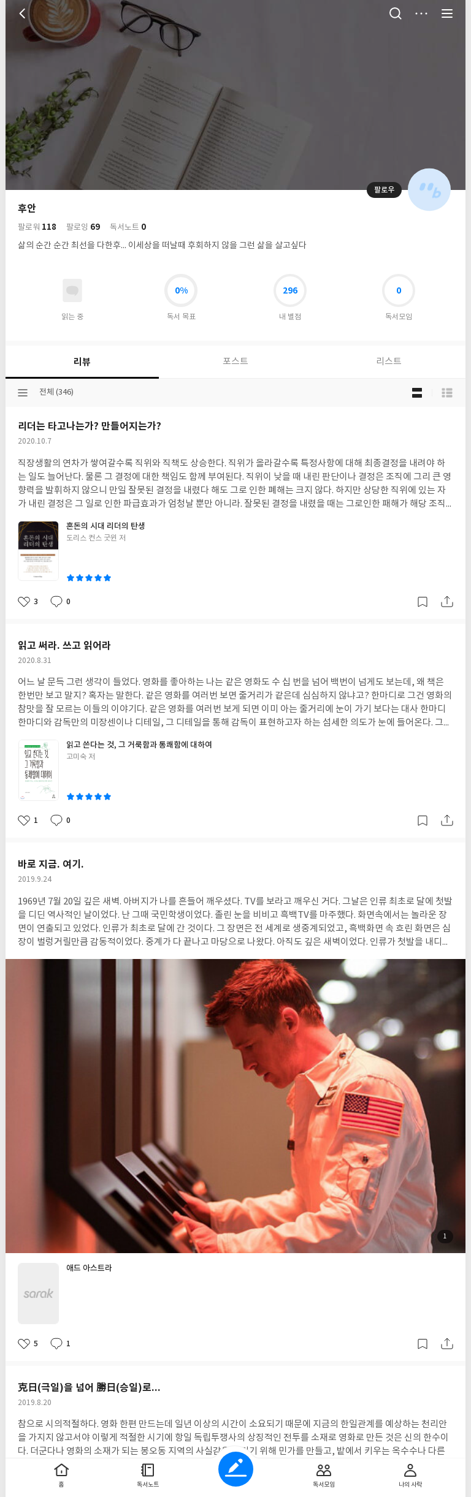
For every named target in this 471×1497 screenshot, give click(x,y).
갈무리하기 (422, 602)
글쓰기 (235, 1469)
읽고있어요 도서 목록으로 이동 (72, 290)
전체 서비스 (447, 13)
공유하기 (447, 602)
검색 (395, 13)
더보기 (421, 13)
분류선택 (23, 393)
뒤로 (24, 13)
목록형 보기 (447, 393)
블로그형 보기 (417, 393)
